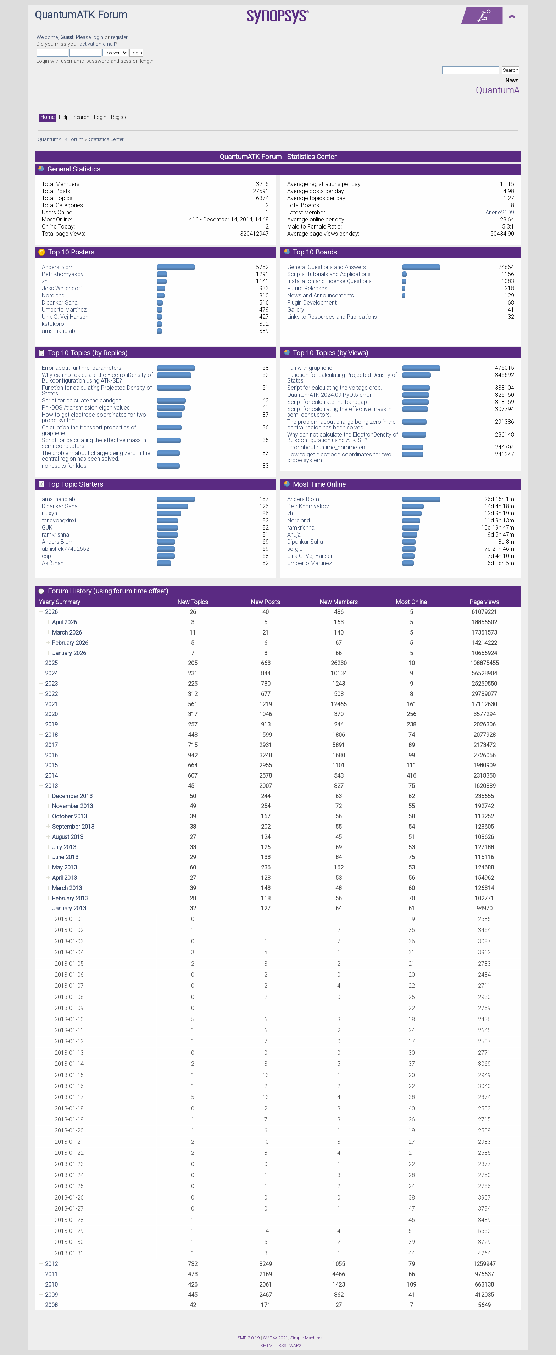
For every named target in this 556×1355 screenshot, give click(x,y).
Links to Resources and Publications (332, 316)
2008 (51, 1305)
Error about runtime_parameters (81, 367)
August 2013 (67, 837)
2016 (51, 755)
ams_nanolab (58, 331)
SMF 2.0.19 (249, 1337)
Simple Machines (307, 1337)
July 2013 (64, 847)
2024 (51, 673)
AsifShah (52, 563)
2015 (51, 765)
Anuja (294, 534)
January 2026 (69, 653)
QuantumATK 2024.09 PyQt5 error (329, 394)
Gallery (295, 309)
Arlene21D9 (499, 212)
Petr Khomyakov (63, 274)
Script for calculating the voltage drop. (334, 387)
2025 (51, 663)
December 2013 (72, 796)
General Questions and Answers (326, 267)
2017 (51, 745)
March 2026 (67, 632)
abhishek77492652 (65, 548)
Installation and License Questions (329, 281)
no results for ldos (64, 465)
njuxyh (49, 513)
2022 (51, 694)
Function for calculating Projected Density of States (97, 390)
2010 (51, 1284)
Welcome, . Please (64, 37)
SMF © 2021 (275, 1337)
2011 (51, 1274)
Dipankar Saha (60, 302)
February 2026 (70, 643)
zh (45, 281)
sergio (295, 548)
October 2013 (69, 816)
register (119, 37)
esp (46, 556)
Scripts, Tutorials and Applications (329, 274)
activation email (97, 44)
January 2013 (69, 908)
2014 (51, 775)
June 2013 (65, 857)
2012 (51, 1264)
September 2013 (73, 826)
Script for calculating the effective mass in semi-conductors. (94, 443)
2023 (51, 683)
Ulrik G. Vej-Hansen (65, 316)
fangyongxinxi (59, 520)
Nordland (53, 295)
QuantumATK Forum (81, 15)
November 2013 (72, 806)
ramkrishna (55, 534)
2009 (51, 1294)
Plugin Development (312, 302)
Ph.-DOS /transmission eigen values (86, 407)
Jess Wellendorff (63, 288)
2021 (51, 704)
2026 (51, 612)
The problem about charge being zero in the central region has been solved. (96, 456)
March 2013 (67, 888)
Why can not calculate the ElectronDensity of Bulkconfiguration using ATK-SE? (97, 378)
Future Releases (307, 288)
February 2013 (70, 898)
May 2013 (64, 867)
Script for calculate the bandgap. (82, 400)
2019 (51, 724)
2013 (51, 786)
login (97, 37)
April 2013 (64, 877)
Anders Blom (58, 267)
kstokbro (53, 323)
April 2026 (64, 622)
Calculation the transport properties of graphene (89, 430)
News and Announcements (320, 295)
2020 (51, 714)
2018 (51, 734)
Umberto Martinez (64, 309)
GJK (47, 527)
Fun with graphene (309, 367)
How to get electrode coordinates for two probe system (94, 417)
